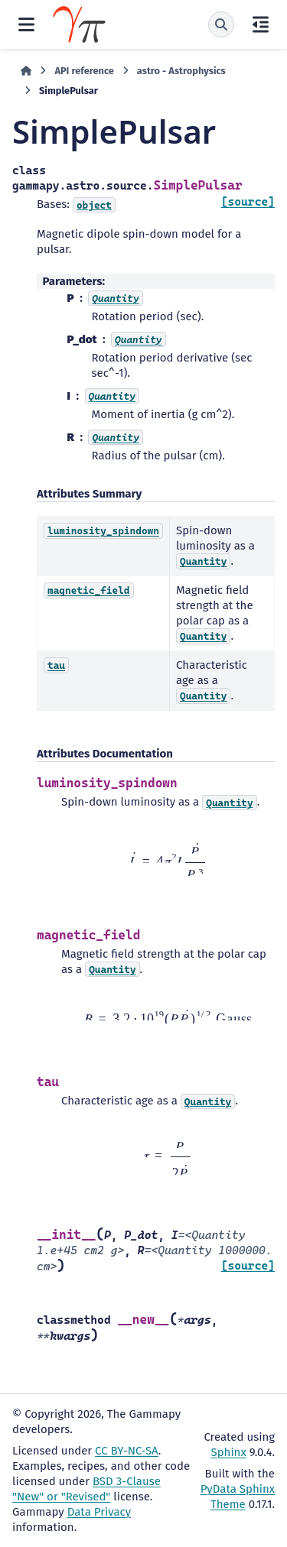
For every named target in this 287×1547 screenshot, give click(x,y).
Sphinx (228, 1452)
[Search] (221, 24)
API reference (83, 70)
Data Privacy (99, 1512)
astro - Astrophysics (181, 70)
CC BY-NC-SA (126, 1451)
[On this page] (260, 24)
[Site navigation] (26, 24)
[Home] (26, 71)
